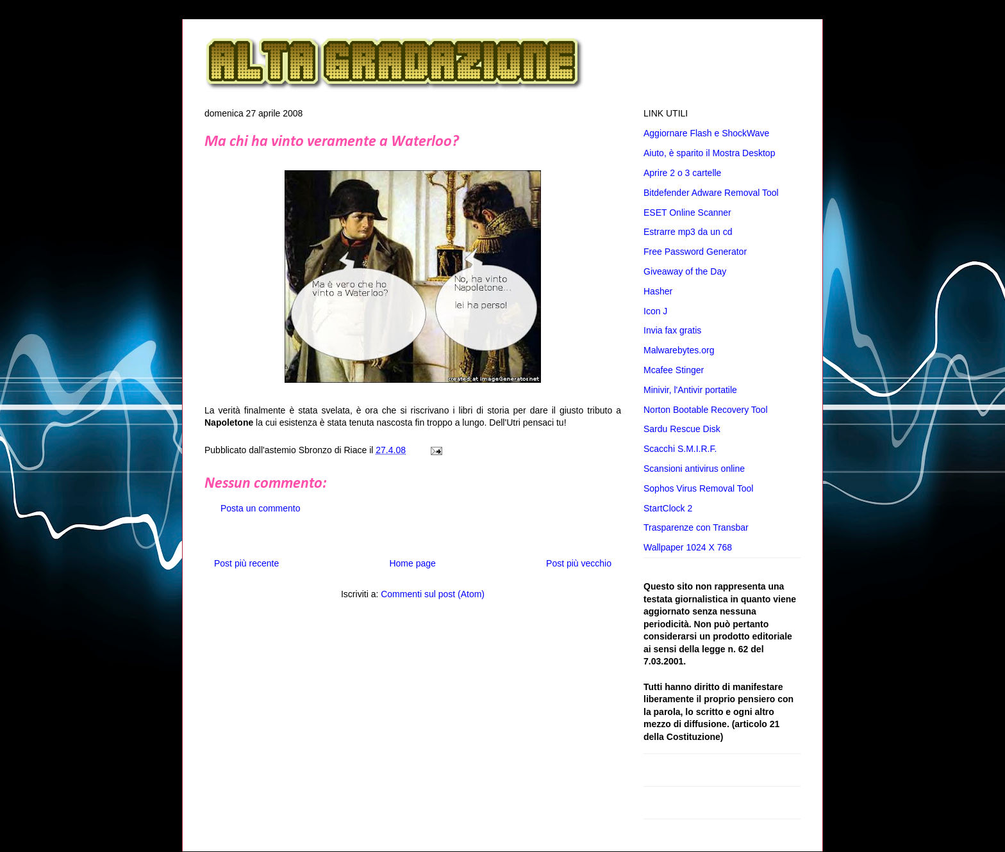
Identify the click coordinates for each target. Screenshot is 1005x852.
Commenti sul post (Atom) (433, 594)
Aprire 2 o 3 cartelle (682, 173)
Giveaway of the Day (685, 271)
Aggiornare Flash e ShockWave (706, 133)
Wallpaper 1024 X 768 (688, 547)
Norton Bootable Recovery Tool (706, 410)
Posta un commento (260, 508)
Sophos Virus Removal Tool (698, 488)
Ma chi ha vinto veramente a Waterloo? (331, 142)
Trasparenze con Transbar (696, 527)
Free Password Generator (695, 251)
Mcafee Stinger (674, 370)
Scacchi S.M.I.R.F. (680, 449)
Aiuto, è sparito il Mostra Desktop (709, 153)
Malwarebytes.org (679, 350)
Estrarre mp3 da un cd (688, 232)
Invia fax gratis (672, 330)
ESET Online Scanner (687, 212)
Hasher (658, 291)
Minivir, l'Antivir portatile (690, 390)
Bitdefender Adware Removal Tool (711, 193)
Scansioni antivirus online (694, 468)
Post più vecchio (578, 563)
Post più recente (246, 563)
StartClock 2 (668, 508)
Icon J (655, 311)
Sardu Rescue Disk (682, 429)
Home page (412, 563)
